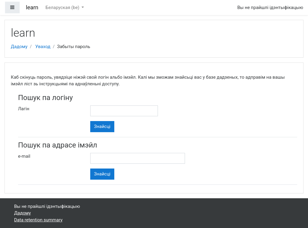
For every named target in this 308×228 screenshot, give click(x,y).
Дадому (19, 46)
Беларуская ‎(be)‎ (62, 7)
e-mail (24, 156)
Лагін (23, 108)
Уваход (42, 46)
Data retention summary (38, 220)
